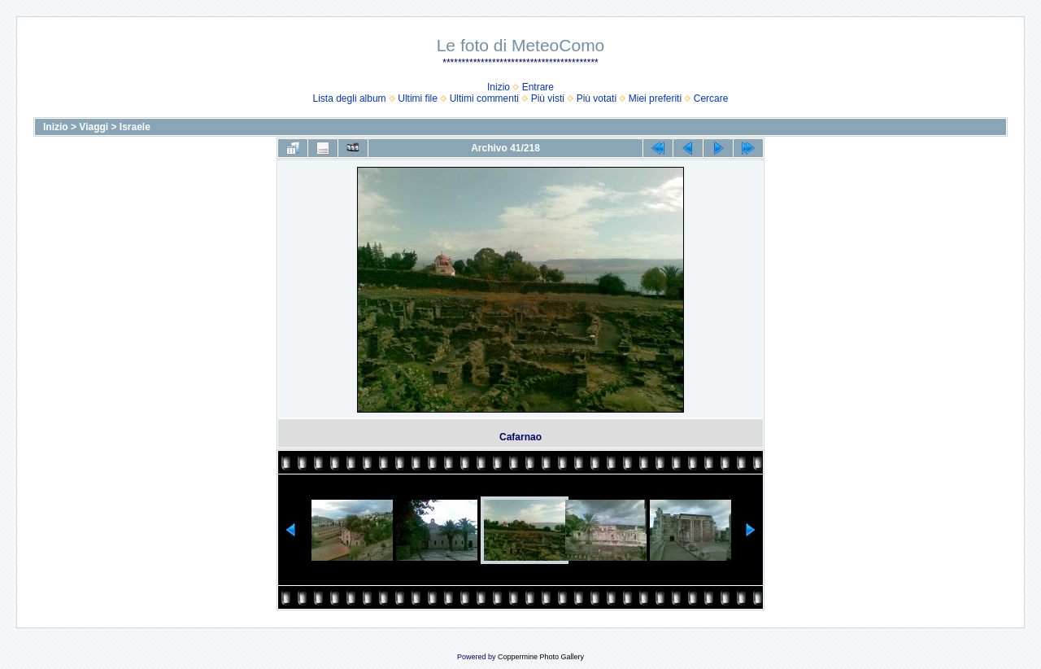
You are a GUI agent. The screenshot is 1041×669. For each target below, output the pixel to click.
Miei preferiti (655, 98)
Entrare (538, 87)
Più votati (596, 98)
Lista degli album (349, 98)
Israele (135, 127)
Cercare (711, 98)
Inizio (498, 87)
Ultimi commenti (484, 98)
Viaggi (93, 127)
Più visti (547, 98)
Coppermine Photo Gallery (541, 657)
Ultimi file (418, 98)
